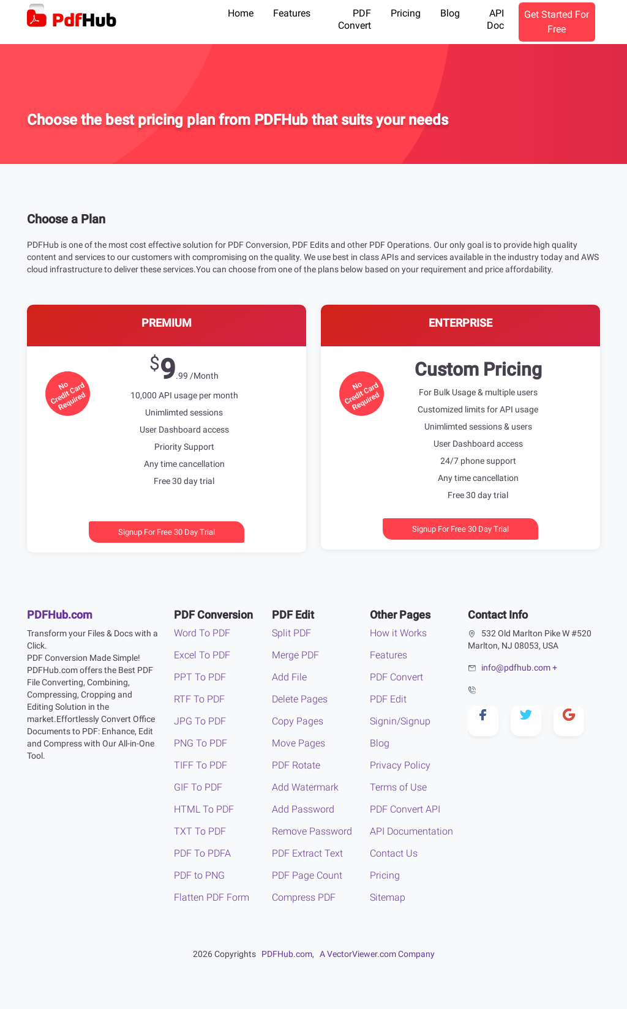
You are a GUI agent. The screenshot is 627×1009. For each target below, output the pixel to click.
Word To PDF (202, 633)
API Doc (495, 19)
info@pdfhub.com (515, 667)
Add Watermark (305, 787)
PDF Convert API (405, 809)
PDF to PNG (199, 875)
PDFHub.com (59, 614)
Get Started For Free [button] (556, 22)
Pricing (406, 13)
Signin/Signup (400, 721)
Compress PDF (304, 897)
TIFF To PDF (200, 765)
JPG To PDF (200, 721)
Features (291, 13)
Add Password (303, 809)
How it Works (398, 633)
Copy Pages (297, 721)
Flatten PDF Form (211, 897)
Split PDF (291, 633)
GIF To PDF (198, 787)
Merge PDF (295, 655)
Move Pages (298, 743)
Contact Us (394, 853)
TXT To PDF (200, 831)
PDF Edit (388, 699)
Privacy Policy (400, 765)
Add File (289, 677)
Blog (450, 13)
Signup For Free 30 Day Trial (166, 532)
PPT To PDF (200, 677)
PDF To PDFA (202, 853)
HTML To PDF (204, 809)
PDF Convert (354, 19)
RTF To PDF (199, 699)
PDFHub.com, (287, 954)
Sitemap (387, 897)
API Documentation (411, 831)
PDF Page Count (307, 875)
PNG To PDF (200, 743)
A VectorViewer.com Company (377, 954)
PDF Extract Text (307, 853)
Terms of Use (398, 787)
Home (240, 13)
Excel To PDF (202, 655)
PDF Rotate (296, 765)
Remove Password (312, 831)
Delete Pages (300, 699)
